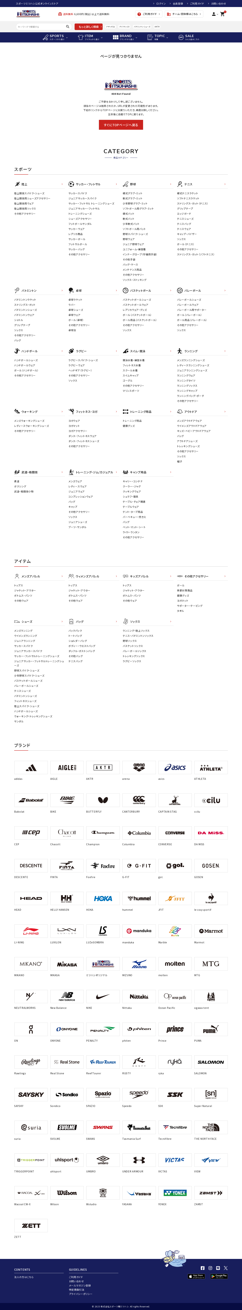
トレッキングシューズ (188, 446)
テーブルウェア (131, 506)
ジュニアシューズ (77, 522)
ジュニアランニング (24, 641)
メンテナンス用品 (132, 269)
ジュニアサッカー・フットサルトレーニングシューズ (39, 663)
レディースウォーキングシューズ (31, 426)
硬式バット (128, 213)
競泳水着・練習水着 (134, 360)
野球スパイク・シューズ (135, 234)
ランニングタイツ (186, 380)
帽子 (179, 461)
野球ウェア (129, 239)
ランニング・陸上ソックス (136, 630)
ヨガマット (74, 426)
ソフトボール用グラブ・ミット (138, 208)
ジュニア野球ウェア (133, 244)
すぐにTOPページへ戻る (121, 125)
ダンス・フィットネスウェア (82, 436)
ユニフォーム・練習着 (134, 249)
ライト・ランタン (131, 532)
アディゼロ (110, 26)
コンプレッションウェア (80, 496)
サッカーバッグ (76, 249)
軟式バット (128, 218)
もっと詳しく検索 (89, 27)
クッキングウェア (132, 491)
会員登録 (178, 3)
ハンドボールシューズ (26, 360)
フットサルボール (77, 244)
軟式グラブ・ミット (132, 198)
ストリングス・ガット (25, 304)
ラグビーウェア (76, 365)
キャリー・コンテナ (133, 481)
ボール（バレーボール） (189, 315)
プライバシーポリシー (81, 1294)
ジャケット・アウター (25, 590)
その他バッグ (75, 656)
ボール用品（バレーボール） (192, 320)
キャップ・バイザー (187, 234)
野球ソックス (130, 641)
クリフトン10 (124, 26)
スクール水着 (130, 370)
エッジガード (184, 213)
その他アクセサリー (25, 213)
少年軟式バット (131, 224)
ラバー (72, 304)
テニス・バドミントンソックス (138, 635)
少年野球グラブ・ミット (135, 203)
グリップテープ (185, 208)
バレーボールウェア (188, 304)
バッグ (17, 340)
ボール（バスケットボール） (137, 315)
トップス (18, 585)
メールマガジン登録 (80, 1285)
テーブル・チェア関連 (134, 501)
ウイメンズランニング (25, 635)
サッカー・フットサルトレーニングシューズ (36, 656)
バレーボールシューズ (189, 299)
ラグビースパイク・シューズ (83, 360)
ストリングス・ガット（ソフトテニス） (196, 254)
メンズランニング (23, 630)
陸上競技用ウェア (24, 203)
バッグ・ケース (130, 264)
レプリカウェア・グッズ (135, 310)
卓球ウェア (74, 315)
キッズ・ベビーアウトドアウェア (194, 431)
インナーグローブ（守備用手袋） (140, 254)
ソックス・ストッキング (135, 280)
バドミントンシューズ (142, 26)
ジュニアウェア (76, 491)
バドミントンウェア (24, 315)
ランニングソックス (187, 385)
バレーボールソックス (134, 651)
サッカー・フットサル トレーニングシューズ (91, 203)
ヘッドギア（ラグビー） (80, 370)
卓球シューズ (75, 310)
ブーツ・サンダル (77, 527)
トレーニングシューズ (80, 213)
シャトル (18, 320)
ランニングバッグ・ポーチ (190, 396)
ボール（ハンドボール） (26, 370)
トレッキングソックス (134, 656)
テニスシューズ (185, 218)
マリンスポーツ (131, 390)
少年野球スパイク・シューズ (29, 675)
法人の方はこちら (24, 1277)
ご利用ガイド (197, 3)
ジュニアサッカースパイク (82, 198)
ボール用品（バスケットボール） (140, 320)
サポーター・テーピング (190, 605)
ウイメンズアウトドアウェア (192, 426)
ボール (181, 585)
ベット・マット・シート (134, 527)
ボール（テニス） (186, 244)
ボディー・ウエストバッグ (81, 646)
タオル (180, 611)
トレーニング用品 (132, 420)
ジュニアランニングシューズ (192, 370)
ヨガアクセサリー (77, 431)
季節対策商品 (184, 590)
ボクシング (20, 486)
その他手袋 (129, 259)
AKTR (157, 26)
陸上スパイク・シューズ (26, 706)
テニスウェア (184, 229)
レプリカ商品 (75, 234)
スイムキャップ (131, 375)
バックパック (75, 630)
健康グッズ (129, 426)
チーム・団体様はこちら (182, 14)
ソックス (181, 239)
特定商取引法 (76, 1289)
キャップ (72, 506)
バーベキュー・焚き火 (134, 517)
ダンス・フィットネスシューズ (83, 441)
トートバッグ (75, 635)
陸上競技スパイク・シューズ (29, 193)
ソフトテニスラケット (188, 198)
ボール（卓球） (76, 320)
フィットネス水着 (132, 365)
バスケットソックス (133, 646)
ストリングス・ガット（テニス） (192, 203)
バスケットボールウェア (135, 304)
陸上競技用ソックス (25, 208)
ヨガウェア (74, 420)
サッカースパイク (77, 193)
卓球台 (72, 330)
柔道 (16, 481)
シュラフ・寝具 (130, 496)
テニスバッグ (184, 224)
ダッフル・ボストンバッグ (81, 651)
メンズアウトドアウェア (189, 420)
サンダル (19, 721)
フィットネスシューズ (25, 701)
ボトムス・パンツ (23, 595)
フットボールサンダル (80, 224)
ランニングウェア (186, 375)
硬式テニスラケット (187, 193)
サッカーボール (76, 239)
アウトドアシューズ (187, 441)
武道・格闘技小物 (24, 491)
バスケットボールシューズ (137, 299)
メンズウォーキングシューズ (29, 420)
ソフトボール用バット (134, 229)
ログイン (161, 3)
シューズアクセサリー (80, 218)
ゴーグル (128, 380)
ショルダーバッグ (77, 641)
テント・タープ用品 (133, 512)
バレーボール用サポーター (191, 310)
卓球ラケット (75, 299)
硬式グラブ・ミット (132, 193)
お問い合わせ (218, 3)
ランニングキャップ (187, 390)
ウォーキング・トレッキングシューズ (33, 716)
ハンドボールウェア (24, 365)
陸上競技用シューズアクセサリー (32, 198)
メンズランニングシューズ (191, 360)
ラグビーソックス (132, 661)
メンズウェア (75, 481)
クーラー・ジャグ (132, 486)
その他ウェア (21, 600)
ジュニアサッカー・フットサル (84, 208)
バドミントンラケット (25, 299)
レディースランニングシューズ (193, 365)
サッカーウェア (76, 229)
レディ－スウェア (77, 486)
